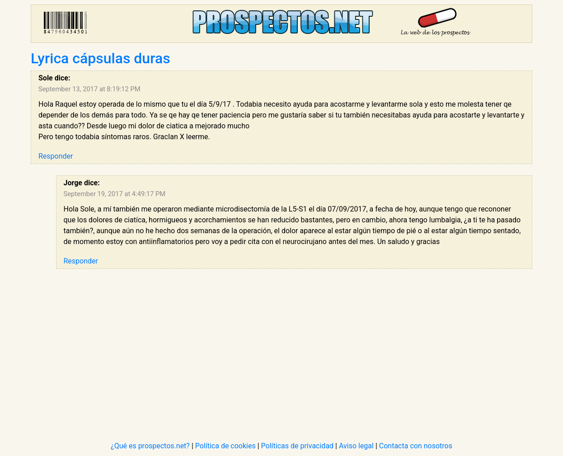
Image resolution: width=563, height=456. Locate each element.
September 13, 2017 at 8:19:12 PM (89, 89)
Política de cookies (225, 446)
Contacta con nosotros (415, 446)
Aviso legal (356, 446)
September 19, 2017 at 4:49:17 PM (115, 194)
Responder (55, 156)
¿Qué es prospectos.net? (150, 446)
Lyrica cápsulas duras (100, 58)
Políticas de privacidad (297, 446)
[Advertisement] (294, 343)
